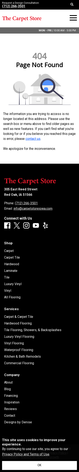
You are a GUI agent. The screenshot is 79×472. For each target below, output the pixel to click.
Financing (11, 395)
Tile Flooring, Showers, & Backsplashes (32, 330)
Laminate (10, 270)
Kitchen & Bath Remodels (22, 356)
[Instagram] (26, 225)
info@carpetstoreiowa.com (32, 209)
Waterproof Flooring (18, 350)
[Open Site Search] (72, 5)
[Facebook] (7, 225)
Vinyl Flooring (14, 343)
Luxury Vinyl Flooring (19, 336)
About (8, 382)
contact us (33, 139)
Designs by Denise (18, 422)
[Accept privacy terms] (39, 465)
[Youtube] (36, 225)
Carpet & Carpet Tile (18, 316)
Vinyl (7, 290)
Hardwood (11, 264)
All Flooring (12, 297)
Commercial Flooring (19, 363)
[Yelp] (45, 225)
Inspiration (11, 402)
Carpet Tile (12, 257)
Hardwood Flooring (18, 323)
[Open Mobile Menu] (73, 18)
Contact (9, 415)
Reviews (10, 409)
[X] (17, 225)
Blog (7, 389)
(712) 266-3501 (13, 6)
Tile (7, 277)
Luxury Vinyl (13, 284)
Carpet (9, 251)
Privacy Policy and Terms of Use (25, 454)
